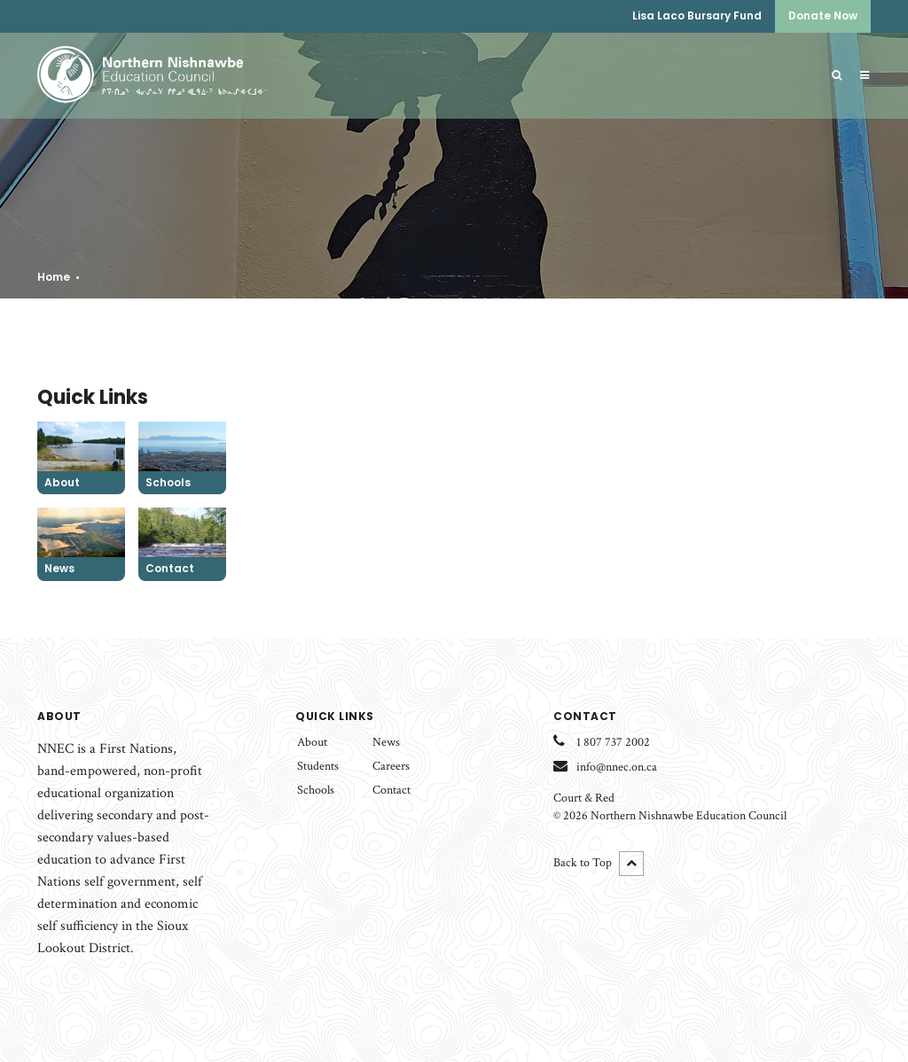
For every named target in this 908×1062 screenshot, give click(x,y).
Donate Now (822, 15)
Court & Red (583, 798)
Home (53, 276)
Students (318, 766)
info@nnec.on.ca (616, 767)
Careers (391, 766)
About (312, 742)
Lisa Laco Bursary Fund (697, 15)
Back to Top (598, 863)
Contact (391, 790)
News (386, 742)
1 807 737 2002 (613, 742)
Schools (315, 790)
